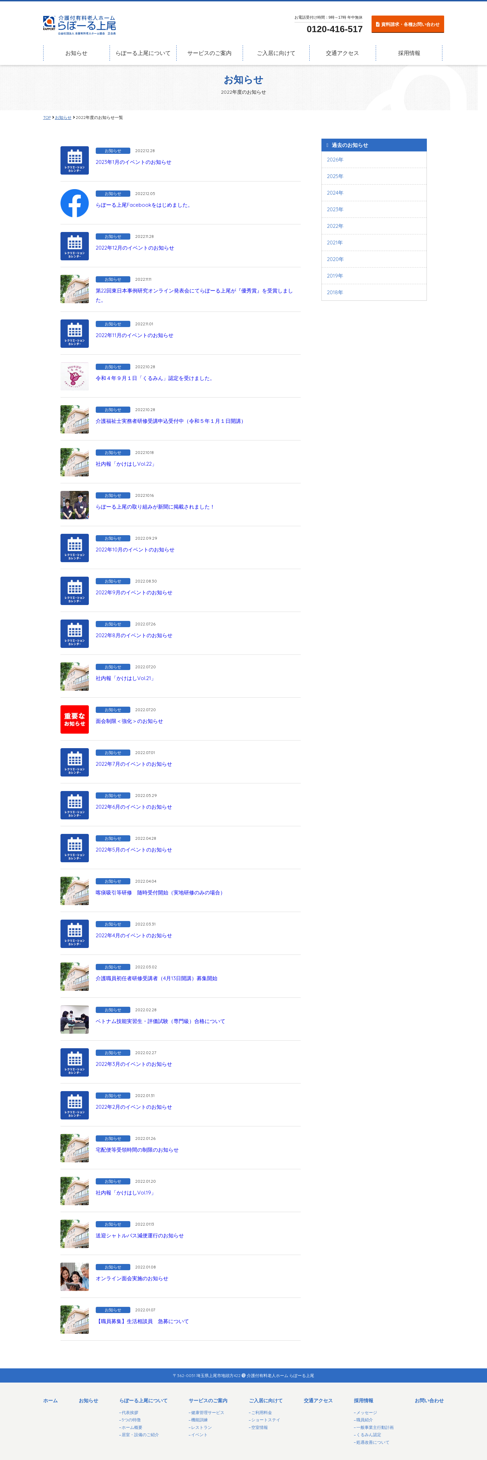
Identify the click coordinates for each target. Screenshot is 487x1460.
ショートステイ (265, 1419)
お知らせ (76, 49)
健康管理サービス (207, 1412)
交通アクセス (342, 49)
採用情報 (409, 49)
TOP (47, 117)
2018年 (335, 292)
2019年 (335, 275)
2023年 (335, 209)
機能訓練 (199, 1419)
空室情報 (259, 1427)
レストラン (201, 1427)
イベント (199, 1434)
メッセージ (366, 1412)
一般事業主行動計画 (375, 1427)
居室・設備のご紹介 (140, 1434)
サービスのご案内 (209, 49)
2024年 (335, 192)
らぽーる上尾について (143, 49)
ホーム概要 (132, 1427)
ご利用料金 (261, 1412)
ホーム (50, 1400)
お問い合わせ (429, 1400)
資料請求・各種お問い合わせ (410, 20)
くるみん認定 (368, 1434)
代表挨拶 (130, 1412)
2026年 (335, 159)
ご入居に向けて (276, 49)
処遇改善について (373, 1442)
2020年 (335, 259)
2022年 (335, 226)
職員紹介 (364, 1419)
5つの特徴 (131, 1419)
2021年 (335, 242)
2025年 (335, 176)
